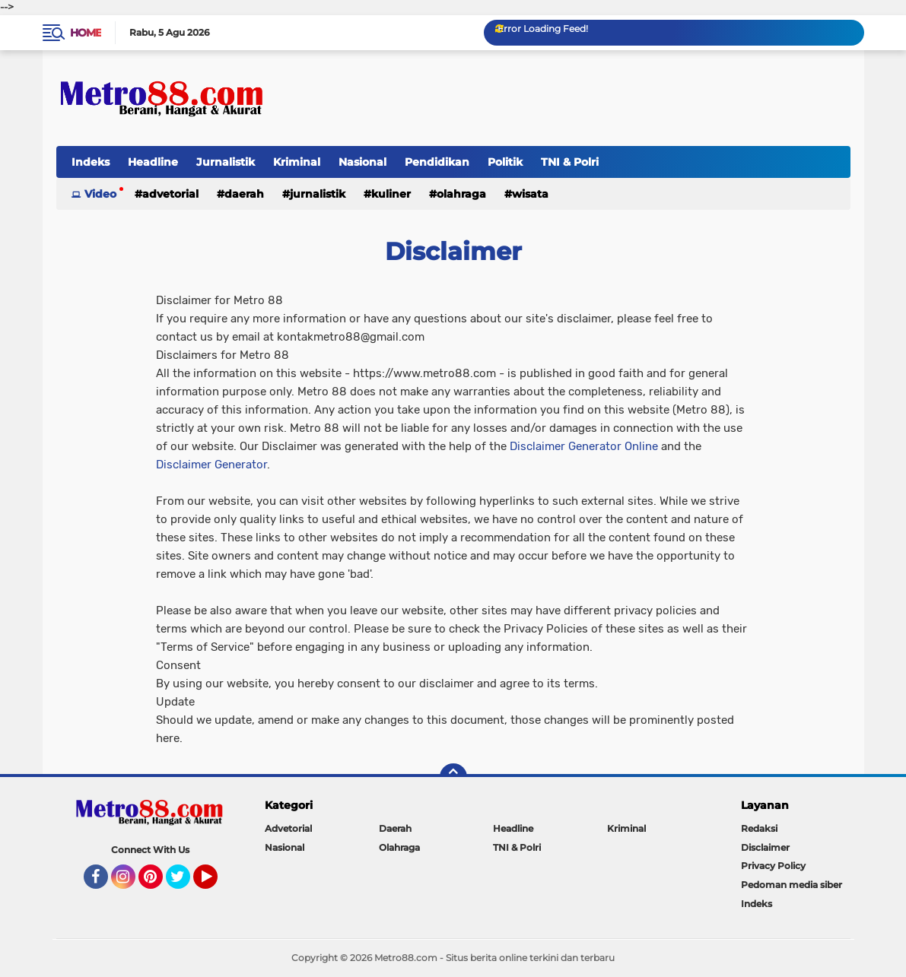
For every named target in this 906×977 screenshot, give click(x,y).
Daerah (244, 194)
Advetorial (170, 194)
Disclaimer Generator (211, 464)
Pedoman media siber (791, 884)
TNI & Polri (570, 162)
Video (100, 194)
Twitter (185, 883)
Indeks (91, 162)
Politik (505, 162)
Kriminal (296, 162)
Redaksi (759, 828)
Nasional (362, 162)
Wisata (530, 194)
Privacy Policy (773, 865)
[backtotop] (453, 777)
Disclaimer (765, 847)
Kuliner (391, 194)
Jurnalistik (225, 162)
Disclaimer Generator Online (584, 446)
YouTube (216, 883)
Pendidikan (437, 162)
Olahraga (461, 194)
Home (85, 33)
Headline (153, 162)
